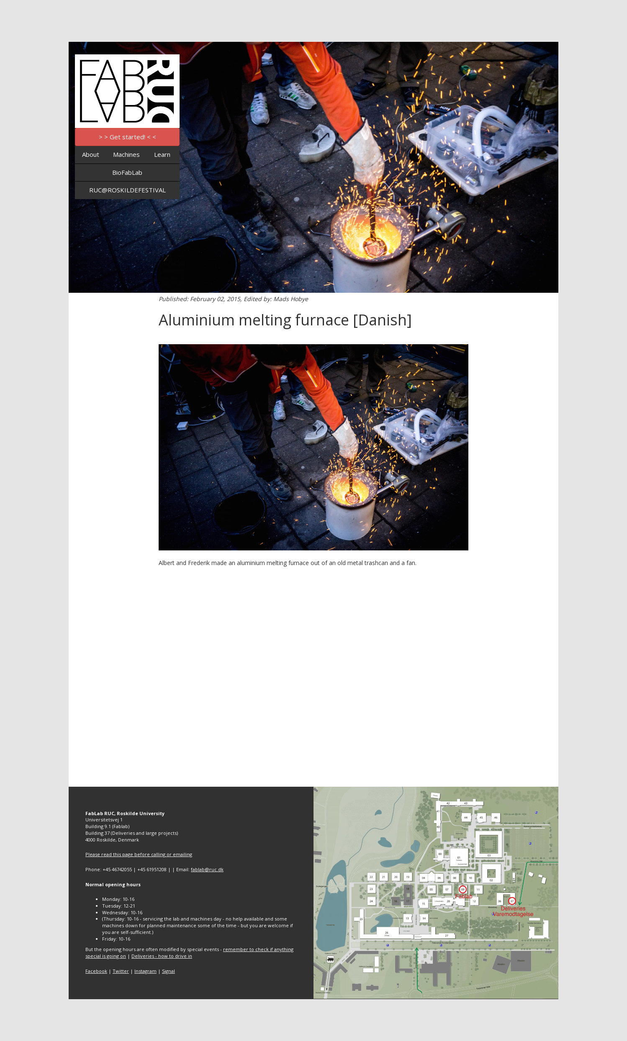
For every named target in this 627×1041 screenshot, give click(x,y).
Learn (162, 154)
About (90, 154)
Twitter (121, 971)
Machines (126, 154)
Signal (168, 971)
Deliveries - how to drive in (161, 956)
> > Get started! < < (127, 137)
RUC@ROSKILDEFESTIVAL (127, 190)
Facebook (96, 971)
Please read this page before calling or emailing (138, 854)
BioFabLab (127, 172)
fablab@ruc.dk (207, 869)
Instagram (145, 971)
